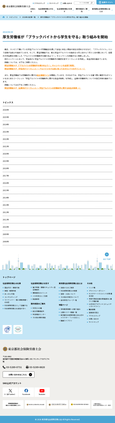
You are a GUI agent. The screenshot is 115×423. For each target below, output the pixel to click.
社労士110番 (37, 308)
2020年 (6, 153)
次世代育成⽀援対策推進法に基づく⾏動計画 (100, 300)
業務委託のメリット (40, 293)
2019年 (6, 161)
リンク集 (92, 287)
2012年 (6, 212)
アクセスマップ (39, 3)
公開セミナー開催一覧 (69, 312)
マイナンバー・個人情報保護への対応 (16, 301)
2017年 (6, 175)
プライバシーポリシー (97, 291)
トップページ (9, 277)
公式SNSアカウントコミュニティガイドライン (100, 305)
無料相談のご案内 (81, 10)
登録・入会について (68, 294)
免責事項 (36, 299)
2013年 (6, 205)
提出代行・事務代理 (11, 287)
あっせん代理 (9, 294)
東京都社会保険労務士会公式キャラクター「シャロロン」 (72, 316)
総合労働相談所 (38, 311)
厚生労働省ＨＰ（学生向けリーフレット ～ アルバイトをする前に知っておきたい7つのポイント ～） (45, 68)
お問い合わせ (67, 3)
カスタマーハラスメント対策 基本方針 (100, 294)
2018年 (6, 168)
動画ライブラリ (66, 320)
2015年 (6, 190)
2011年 (6, 219)
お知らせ (32, 10)
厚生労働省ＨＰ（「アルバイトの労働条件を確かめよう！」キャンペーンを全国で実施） (39, 65)
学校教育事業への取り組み (70, 309)
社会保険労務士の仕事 (45, 10)
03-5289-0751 (14, 367)
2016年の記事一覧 (29, 17)
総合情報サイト (43, 75)
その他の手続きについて (70, 297)
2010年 (6, 227)
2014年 (6, 197)
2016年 (6, 183)
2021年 (6, 146)
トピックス (13, 17)
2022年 (6, 139)
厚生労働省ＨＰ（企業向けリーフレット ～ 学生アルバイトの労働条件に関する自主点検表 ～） (42, 88)
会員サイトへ (107, 2)
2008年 (6, 241)
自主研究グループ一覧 (69, 300)
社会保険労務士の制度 (69, 291)
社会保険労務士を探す (64, 10)
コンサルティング (11, 297)
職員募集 (92, 309)
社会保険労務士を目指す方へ (15, 308)
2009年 (6, 234)
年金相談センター (39, 314)
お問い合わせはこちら (18, 374)
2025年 (6, 117)
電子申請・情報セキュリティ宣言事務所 (44, 288)
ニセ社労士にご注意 (40, 296)
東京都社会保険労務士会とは (101, 10)
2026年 (6, 109)
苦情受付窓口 (94, 312)
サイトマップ (53, 3)
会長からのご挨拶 (67, 287)
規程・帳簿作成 (10, 291)
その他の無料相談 (39, 317)
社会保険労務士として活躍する (16, 305)
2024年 (6, 124)
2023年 (6, 131)
